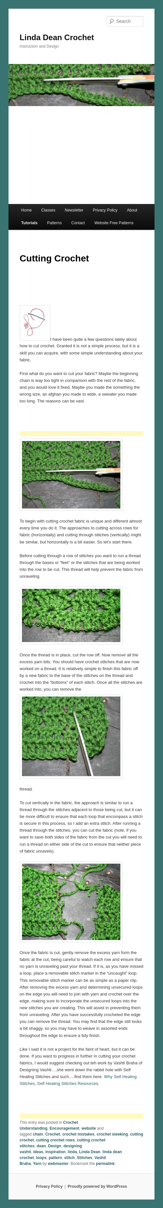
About (132, 210)
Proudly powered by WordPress (97, 1186)
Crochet (52, 1134)
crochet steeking (112, 1134)
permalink (105, 1163)
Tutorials (29, 223)
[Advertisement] (81, 155)
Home (26, 210)
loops (41, 1157)
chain (38, 1134)
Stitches (84, 1157)
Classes (48, 210)
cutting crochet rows (55, 1140)
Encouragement (64, 1128)
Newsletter (74, 210)
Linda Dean (89, 1152)
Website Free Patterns (113, 223)
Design (54, 1146)
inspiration (56, 1152)
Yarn (37, 1163)
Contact (78, 223)
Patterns (54, 223)
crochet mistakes (78, 1134)
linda (72, 1152)
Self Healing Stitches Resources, (68, 1083)
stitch (69, 1157)
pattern (55, 1157)
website (89, 1128)
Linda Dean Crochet (57, 37)
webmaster (58, 1163)
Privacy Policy (105, 210)
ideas (38, 1152)
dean (41, 1146)
